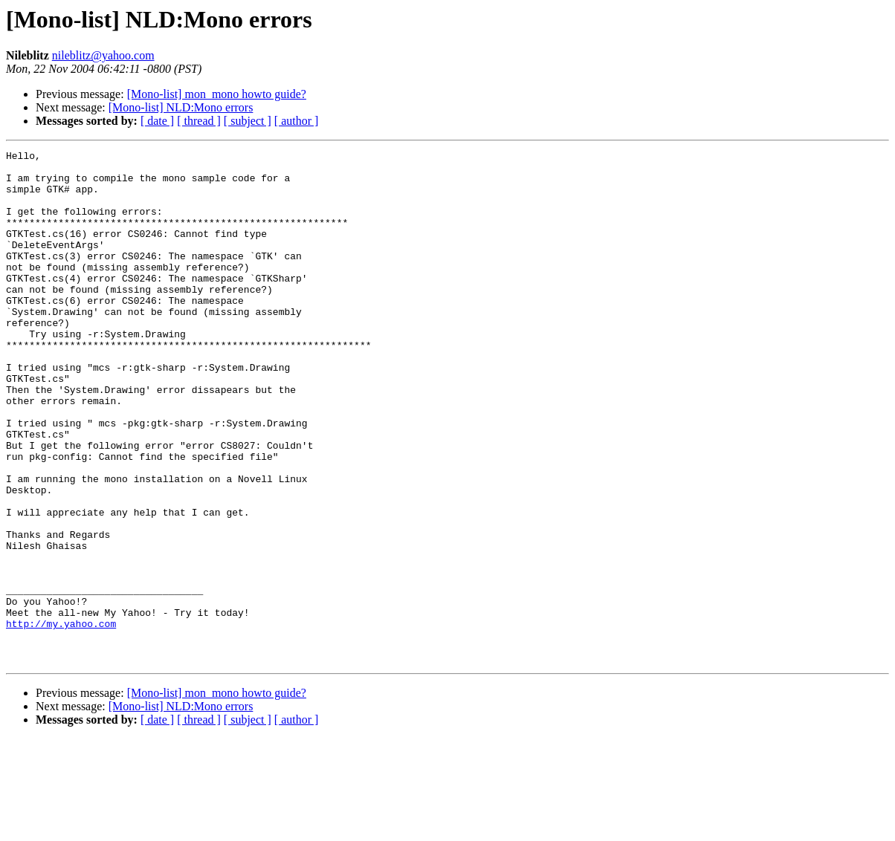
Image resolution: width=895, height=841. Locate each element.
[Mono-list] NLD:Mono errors (181, 107)
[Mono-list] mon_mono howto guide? (216, 94)
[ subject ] (247, 120)
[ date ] (157, 120)
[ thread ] (199, 120)
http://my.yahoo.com (61, 719)
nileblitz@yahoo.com (103, 55)
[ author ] (296, 120)
